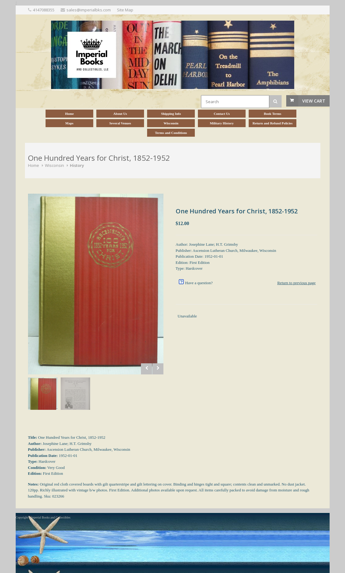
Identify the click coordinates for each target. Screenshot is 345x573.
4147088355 (43, 10)
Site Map (125, 10)
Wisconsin (54, 165)
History (77, 165)
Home (33, 165)
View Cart (313, 101)
